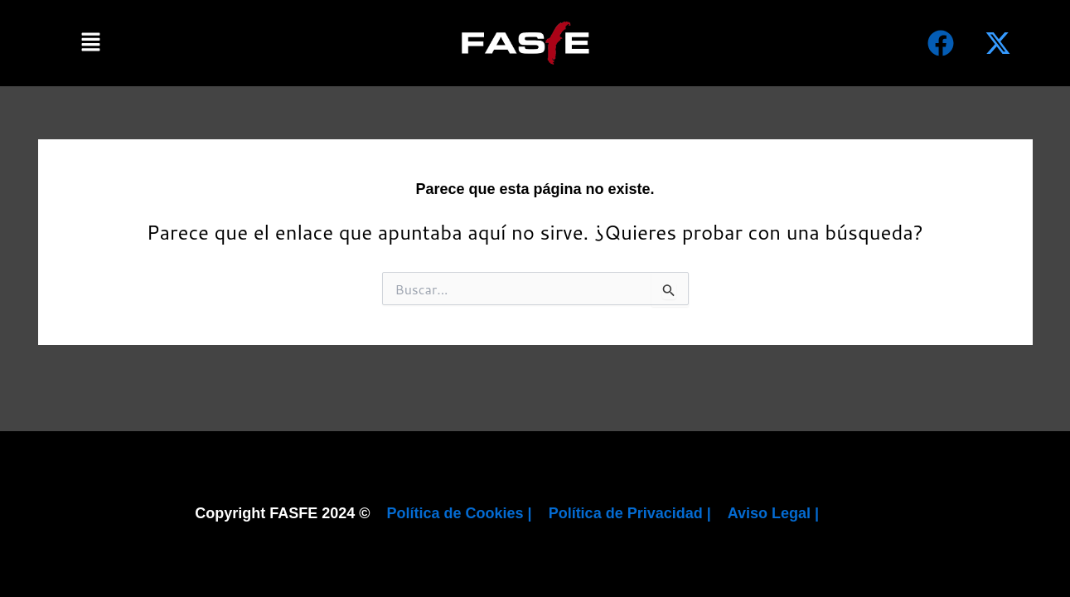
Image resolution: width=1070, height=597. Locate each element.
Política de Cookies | (459, 513)
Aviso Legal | (773, 513)
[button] (91, 43)
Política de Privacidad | (630, 513)
